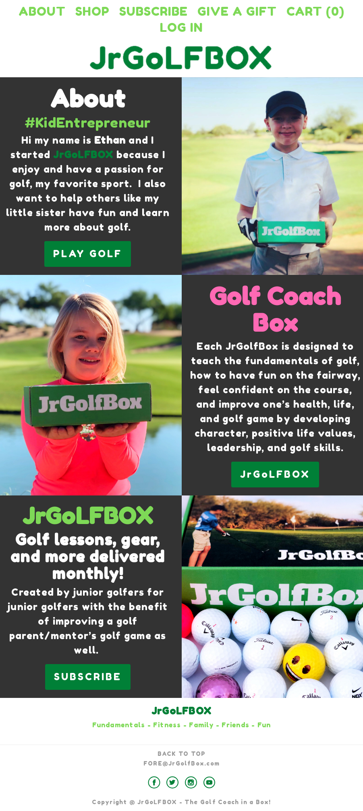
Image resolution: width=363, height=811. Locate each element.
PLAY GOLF (87, 254)
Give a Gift (237, 11)
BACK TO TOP (182, 753)
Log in (181, 27)
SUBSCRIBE (88, 677)
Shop (92, 11)
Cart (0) (315, 11)
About (42, 11)
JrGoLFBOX (275, 474)
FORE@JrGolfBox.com (181, 763)
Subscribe (153, 11)
